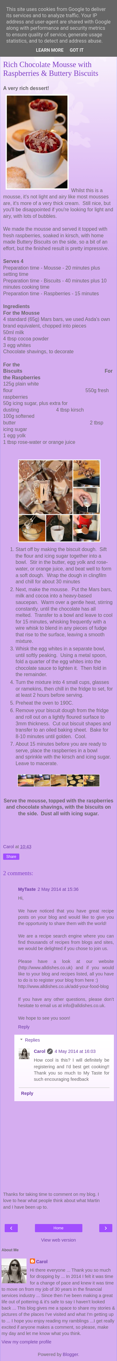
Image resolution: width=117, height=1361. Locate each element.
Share (11, 856)
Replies (32, 1040)
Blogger (70, 1354)
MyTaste (27, 889)
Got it (77, 50)
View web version (58, 1240)
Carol (39, 1051)
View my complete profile (26, 1341)
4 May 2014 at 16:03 (75, 1051)
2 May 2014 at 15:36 (58, 889)
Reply (24, 1026)
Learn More (49, 50)
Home (58, 1228)
